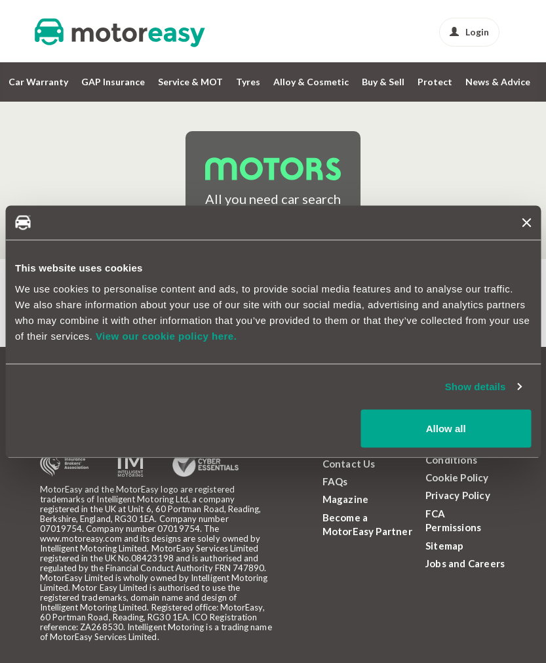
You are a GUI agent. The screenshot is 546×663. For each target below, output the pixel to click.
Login (469, 31)
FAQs (335, 481)
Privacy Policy (457, 495)
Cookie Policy (457, 477)
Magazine (345, 499)
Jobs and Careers (465, 563)
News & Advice (497, 81)
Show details (475, 386)
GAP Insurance (113, 81)
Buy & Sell (383, 81)
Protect (435, 81)
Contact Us (349, 464)
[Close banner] (526, 222)
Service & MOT (190, 81)
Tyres (248, 81)
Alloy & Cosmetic (311, 81)
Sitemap (444, 546)
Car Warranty (38, 81)
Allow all (446, 427)
